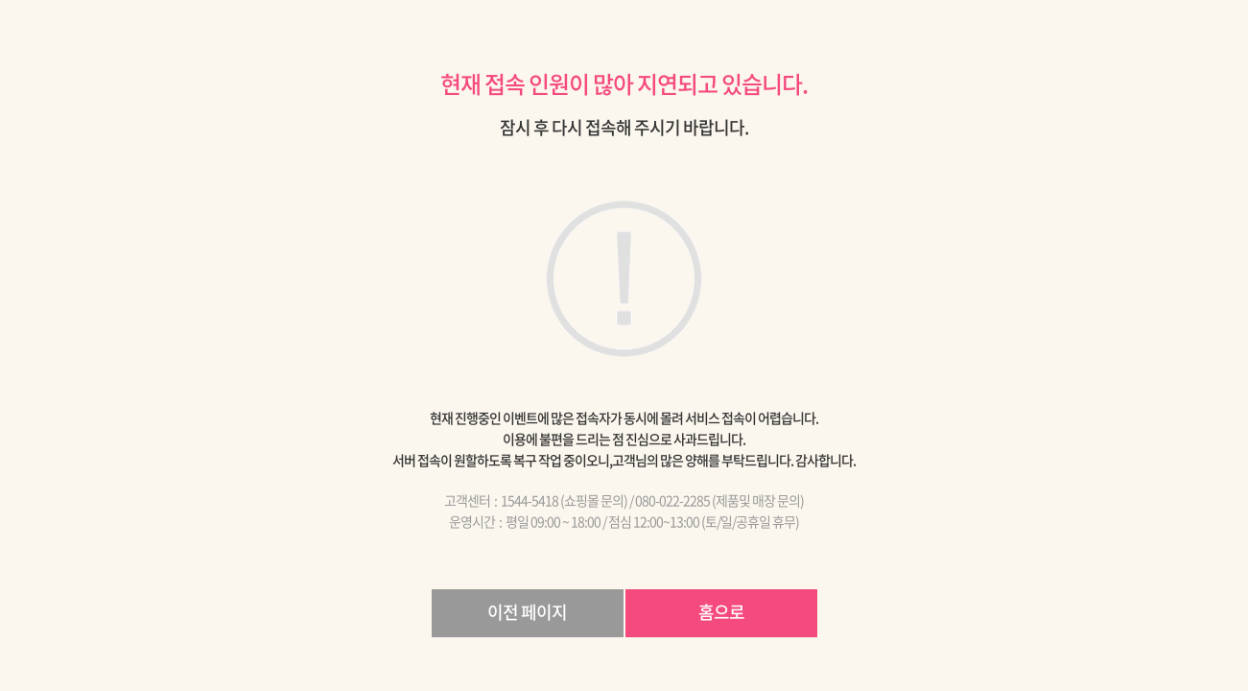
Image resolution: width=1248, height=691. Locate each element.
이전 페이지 (527, 612)
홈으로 (721, 612)
